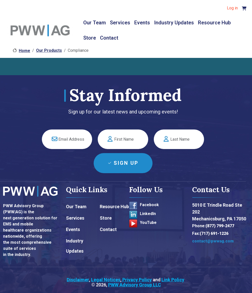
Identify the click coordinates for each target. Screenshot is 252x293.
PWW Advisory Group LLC (134, 284)
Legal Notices (105, 279)
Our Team (94, 23)
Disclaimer (78, 279)
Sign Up (126, 163)
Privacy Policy (136, 279)
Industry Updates (174, 23)
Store (89, 38)
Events (142, 23)
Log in (232, 8)
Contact (109, 38)
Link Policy (172, 279)
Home (24, 50)
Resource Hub (214, 23)
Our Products (49, 50)
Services (120, 23)
